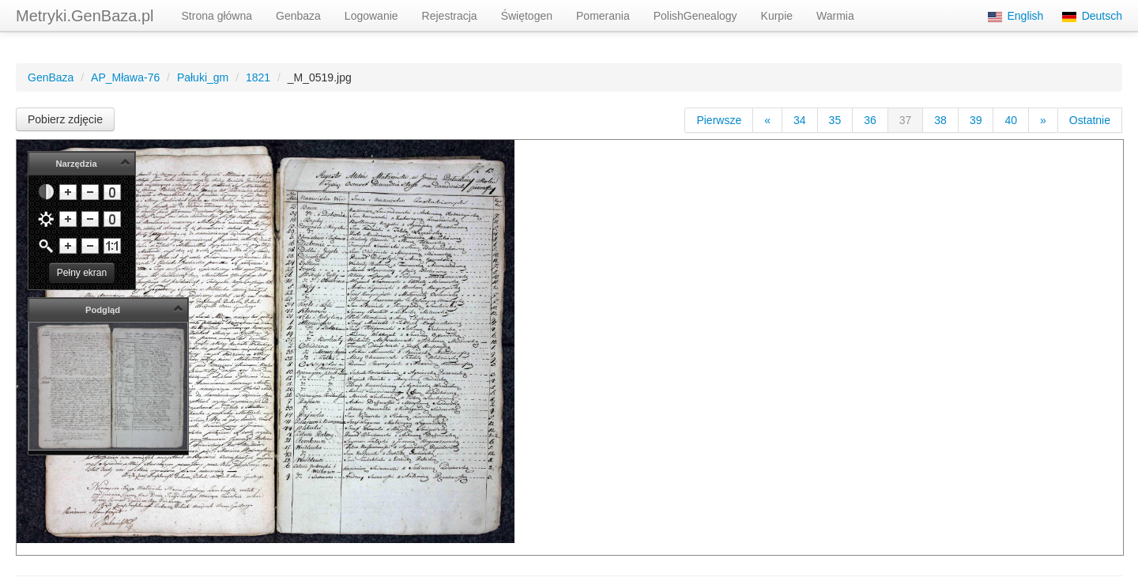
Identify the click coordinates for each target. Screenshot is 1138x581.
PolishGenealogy (695, 15)
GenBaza (50, 77)
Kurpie (777, 15)
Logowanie (371, 15)
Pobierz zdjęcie (65, 119)
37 (905, 120)
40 (1010, 120)
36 (870, 120)
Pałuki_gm (202, 77)
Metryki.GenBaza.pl (85, 16)
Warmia (835, 15)
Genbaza (298, 15)
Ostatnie (1089, 120)
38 (940, 120)
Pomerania (603, 15)
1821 (258, 77)
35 (835, 120)
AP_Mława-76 (125, 77)
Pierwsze (718, 120)
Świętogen (526, 15)
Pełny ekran (82, 272)
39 (976, 120)
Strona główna (217, 15)
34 (799, 120)
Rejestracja (449, 15)
